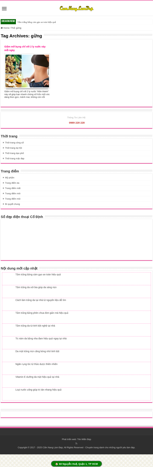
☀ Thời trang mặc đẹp (13, 158)
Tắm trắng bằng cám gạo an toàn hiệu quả (36, 22)
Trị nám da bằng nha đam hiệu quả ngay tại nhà (40, 338)
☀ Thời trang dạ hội (12, 148)
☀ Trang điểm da (10, 183)
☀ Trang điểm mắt (11, 188)
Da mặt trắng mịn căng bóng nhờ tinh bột (37, 351)
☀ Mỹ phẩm (8, 177)
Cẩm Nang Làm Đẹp (53, 447)
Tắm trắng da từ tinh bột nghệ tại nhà (35, 325)
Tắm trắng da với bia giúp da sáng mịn (36, 287)
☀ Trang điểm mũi (11, 198)
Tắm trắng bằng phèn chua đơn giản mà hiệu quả (41, 313)
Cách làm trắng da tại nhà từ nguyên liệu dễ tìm (40, 300)
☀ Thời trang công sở (13, 142)
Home (5, 28)
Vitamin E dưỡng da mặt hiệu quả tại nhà (37, 377)
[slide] (4, 9)
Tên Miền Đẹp (84, 439)
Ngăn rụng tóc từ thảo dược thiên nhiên (36, 364)
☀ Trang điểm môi (11, 193)
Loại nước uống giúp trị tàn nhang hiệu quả (38, 389)
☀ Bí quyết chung (11, 204)
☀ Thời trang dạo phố (13, 153)
